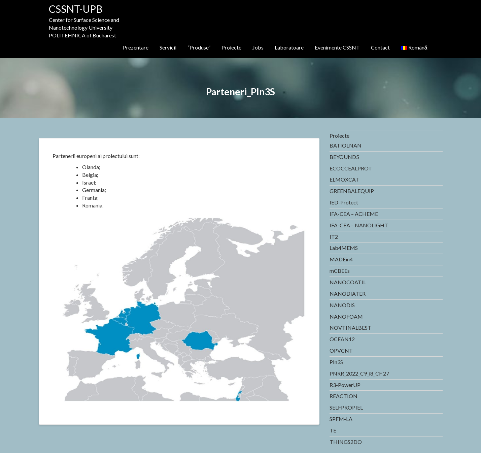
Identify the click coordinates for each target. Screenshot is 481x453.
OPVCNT (341, 350)
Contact (380, 47)
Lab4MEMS (344, 248)
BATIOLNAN (346, 145)
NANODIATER (348, 293)
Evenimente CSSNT (337, 47)
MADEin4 (341, 259)
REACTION (343, 396)
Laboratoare (289, 47)
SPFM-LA (341, 419)
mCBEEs (340, 270)
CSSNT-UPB (76, 9)
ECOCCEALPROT (351, 168)
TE (333, 430)
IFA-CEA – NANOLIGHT (359, 225)
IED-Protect (344, 202)
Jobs (258, 47)
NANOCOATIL (348, 282)
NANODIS (342, 305)
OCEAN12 (342, 339)
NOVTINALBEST (350, 327)
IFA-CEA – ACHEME (354, 214)
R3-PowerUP (345, 385)
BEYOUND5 (344, 157)
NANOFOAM (346, 316)
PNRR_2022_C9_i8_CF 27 (359, 373)
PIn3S (336, 362)
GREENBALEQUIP (352, 191)
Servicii (168, 47)
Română (414, 47)
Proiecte (231, 47)
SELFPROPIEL (346, 407)
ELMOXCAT (344, 179)
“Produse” (198, 47)
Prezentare (135, 47)
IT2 (334, 236)
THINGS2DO (346, 442)
